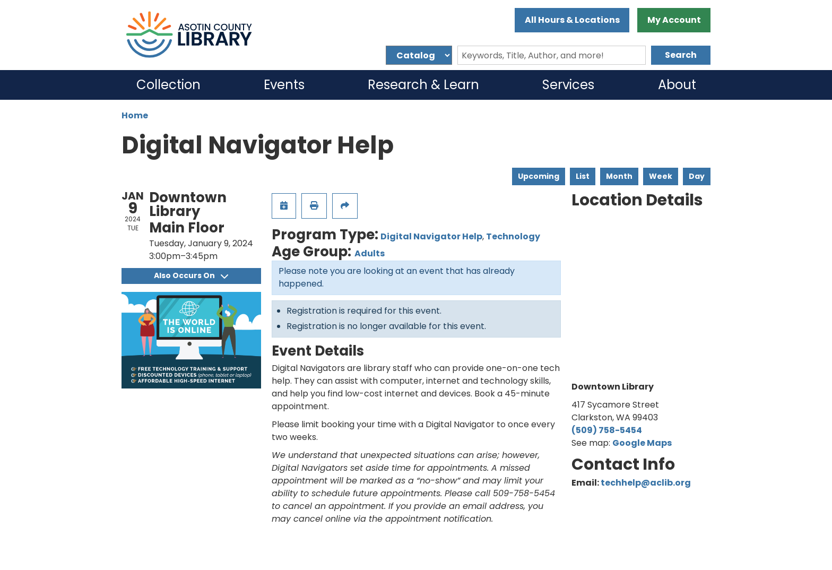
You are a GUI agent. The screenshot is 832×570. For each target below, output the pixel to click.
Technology (513, 236)
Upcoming (538, 176)
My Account (674, 20)
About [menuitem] (677, 84)
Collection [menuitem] (168, 84)
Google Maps (642, 443)
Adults (369, 253)
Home (135, 115)
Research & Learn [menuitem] (423, 84)
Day (697, 176)
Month (619, 176)
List (583, 176)
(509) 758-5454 (606, 430)
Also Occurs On (191, 275)
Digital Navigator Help (431, 236)
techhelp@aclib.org (646, 483)
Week (660, 176)
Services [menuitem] (568, 84)
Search (681, 55)
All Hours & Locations (572, 20)
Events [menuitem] (284, 84)
